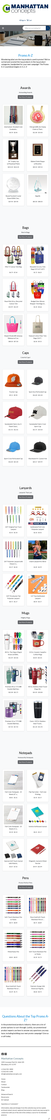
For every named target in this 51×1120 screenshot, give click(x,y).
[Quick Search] (34, 28)
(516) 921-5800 (7, 1069)
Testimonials (5, 1087)
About (3, 1082)
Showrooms (5, 1097)
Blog (2, 1090)
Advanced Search (7, 1094)
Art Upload (5, 1100)
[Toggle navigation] (3, 28)
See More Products (25, 97)
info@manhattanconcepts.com (11, 1074)
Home (3, 1079)
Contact (4, 1084)
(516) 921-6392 (7, 1071)
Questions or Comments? (9, 1104)
